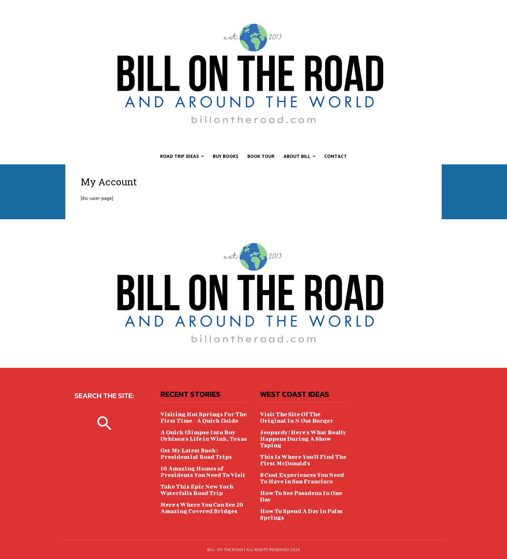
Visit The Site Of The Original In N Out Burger (296, 417)
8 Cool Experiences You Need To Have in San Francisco (302, 478)
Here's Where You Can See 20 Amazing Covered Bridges (201, 507)
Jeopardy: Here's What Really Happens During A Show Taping (303, 439)
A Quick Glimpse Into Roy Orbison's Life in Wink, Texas (203, 435)
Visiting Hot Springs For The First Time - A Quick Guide (203, 417)
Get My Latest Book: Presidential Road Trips (196, 453)
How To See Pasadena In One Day (301, 496)
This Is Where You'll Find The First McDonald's (303, 460)
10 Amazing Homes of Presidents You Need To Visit (202, 471)
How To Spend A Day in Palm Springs (301, 514)
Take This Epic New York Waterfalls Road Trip (197, 489)
